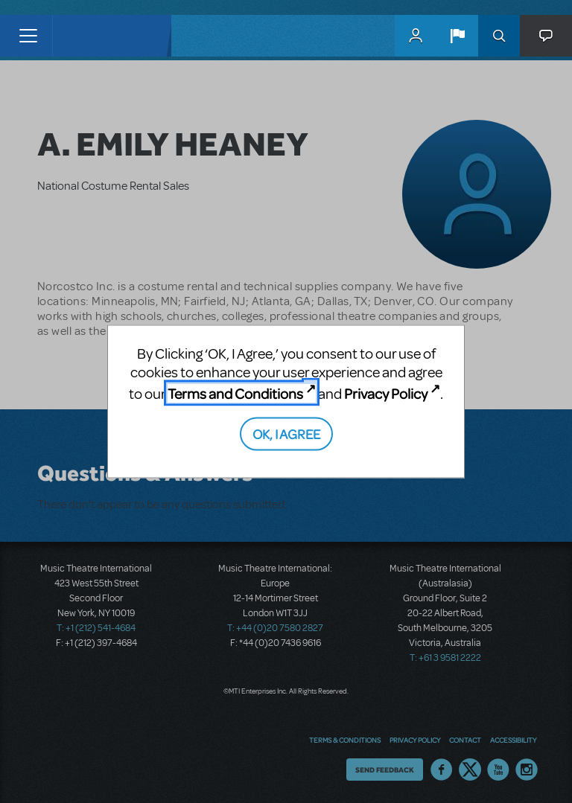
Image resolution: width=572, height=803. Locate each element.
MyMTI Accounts (415, 36)
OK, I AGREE (286, 432)
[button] (457, 36)
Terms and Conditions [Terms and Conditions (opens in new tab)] (235, 393)
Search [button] (499, 36)
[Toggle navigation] (28, 36)
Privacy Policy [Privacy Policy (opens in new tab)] (386, 393)
